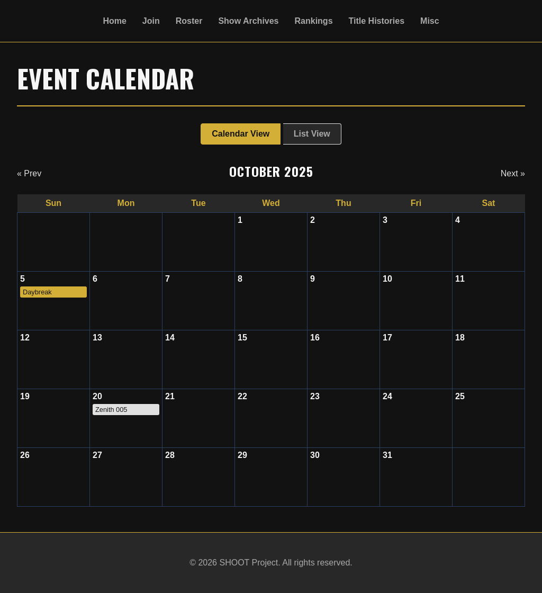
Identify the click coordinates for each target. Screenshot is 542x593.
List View (312, 133)
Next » (513, 173)
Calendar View (240, 133)
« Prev (29, 173)
